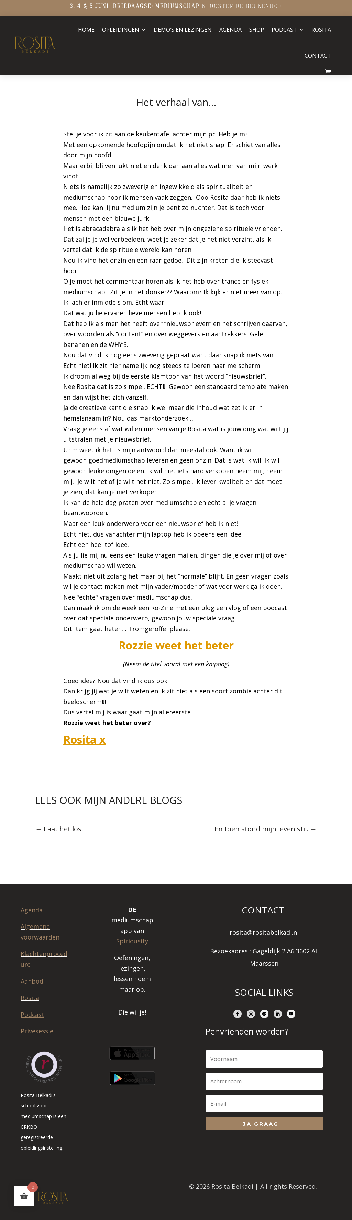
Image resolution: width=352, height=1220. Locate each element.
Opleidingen (120, 29)
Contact (318, 56)
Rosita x (84, 739)
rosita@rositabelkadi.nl (264, 932)
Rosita (321, 29)
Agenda (230, 29)
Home (86, 29)
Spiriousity (132, 941)
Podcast (284, 29)
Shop (256, 29)
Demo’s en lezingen (183, 29)
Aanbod (32, 981)
